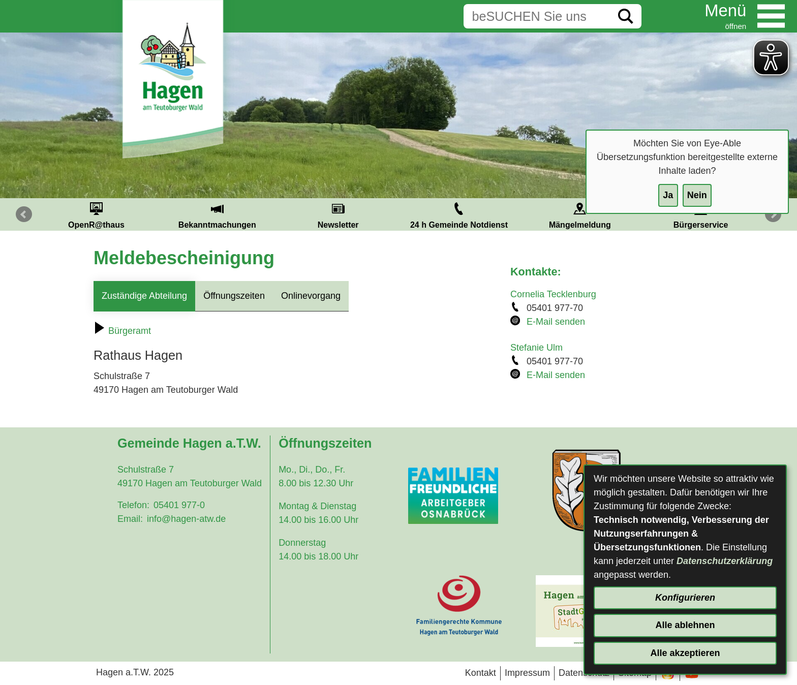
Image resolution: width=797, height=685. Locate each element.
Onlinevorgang (311, 296)
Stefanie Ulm (536, 347)
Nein (697, 195)
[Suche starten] (625, 16)
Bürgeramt (122, 331)
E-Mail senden (556, 322)
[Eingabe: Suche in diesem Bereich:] (537, 16)
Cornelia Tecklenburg (553, 294)
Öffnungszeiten (234, 296)
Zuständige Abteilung (144, 296)
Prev (24, 214)
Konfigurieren (685, 598)
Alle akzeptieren (685, 653)
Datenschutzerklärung (725, 561)
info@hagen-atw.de (186, 519)
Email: (130, 519)
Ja (668, 195)
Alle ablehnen (685, 625)
